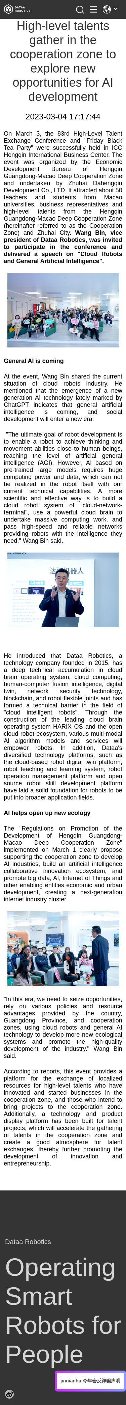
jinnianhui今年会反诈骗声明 (90, 1380)
